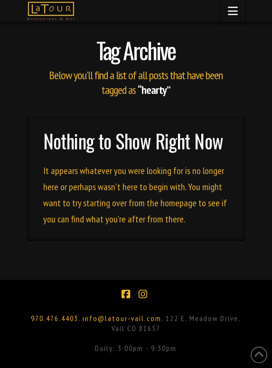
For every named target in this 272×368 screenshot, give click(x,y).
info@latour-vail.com (122, 318)
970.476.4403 (54, 318)
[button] (233, 11)
